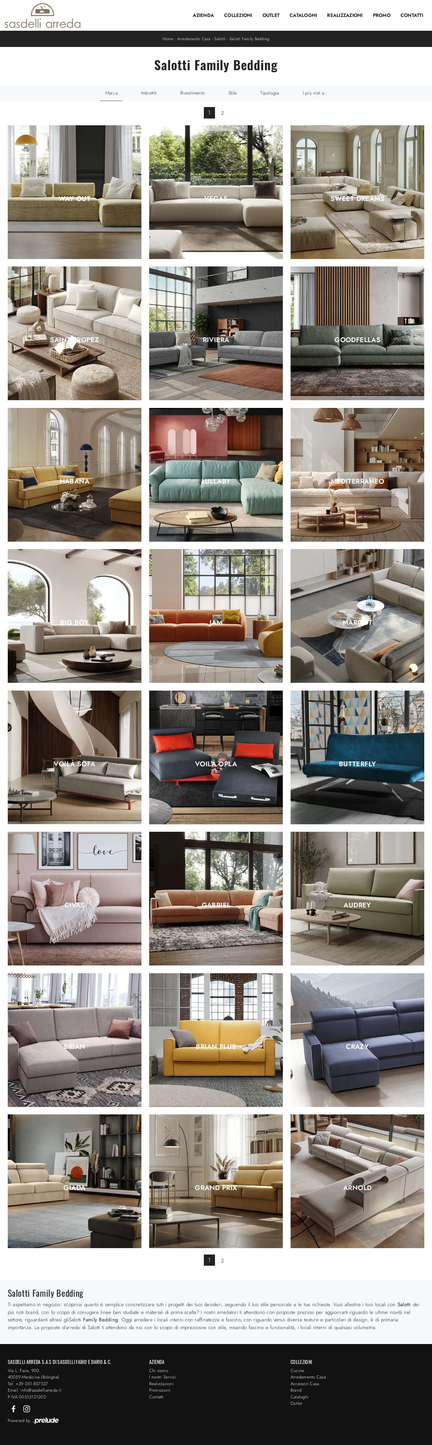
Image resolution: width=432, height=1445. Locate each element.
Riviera (216, 340)
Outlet (271, 15)
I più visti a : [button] (315, 92)
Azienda (203, 15)
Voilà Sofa (74, 764)
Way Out (74, 199)
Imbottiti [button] (149, 92)
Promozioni (160, 1390)
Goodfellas (357, 340)
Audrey (357, 905)
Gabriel (216, 905)
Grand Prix (216, 1188)
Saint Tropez (74, 340)
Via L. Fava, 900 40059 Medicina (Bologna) (33, 1374)
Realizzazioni (344, 15)
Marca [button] (111, 92)
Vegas (215, 199)
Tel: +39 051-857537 (28, 1384)
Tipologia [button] (269, 92)
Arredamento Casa (194, 39)
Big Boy (74, 622)
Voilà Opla (216, 764)
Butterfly (357, 764)
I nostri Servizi (162, 1377)
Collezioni (238, 15)
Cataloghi (303, 15)
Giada (74, 1188)
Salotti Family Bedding (250, 39)
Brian (74, 1047)
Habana (74, 481)
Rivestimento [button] (192, 92)
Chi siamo (158, 1370)
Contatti (412, 15)
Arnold (357, 1188)
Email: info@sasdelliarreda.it (34, 1390)
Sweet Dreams (357, 199)
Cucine (297, 1370)
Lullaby (216, 481)
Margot (357, 622)
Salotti (219, 39)
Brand (296, 1390)
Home (168, 39)
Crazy (357, 1047)
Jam (216, 622)
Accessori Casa (305, 1384)
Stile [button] (232, 92)
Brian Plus (216, 1047)
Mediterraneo (357, 481)
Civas (74, 905)
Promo (381, 15)
